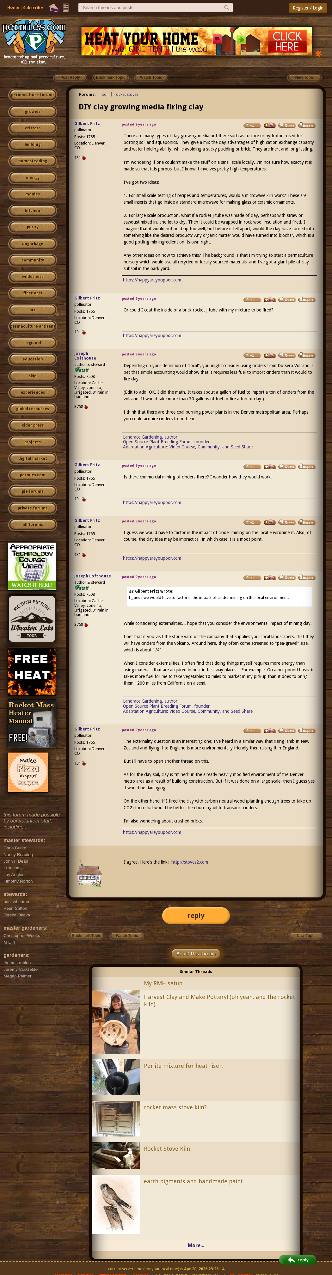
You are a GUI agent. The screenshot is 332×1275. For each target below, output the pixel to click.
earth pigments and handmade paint (193, 1181)
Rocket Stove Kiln (167, 1148)
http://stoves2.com (189, 862)
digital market (32, 458)
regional (32, 343)
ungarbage (32, 244)
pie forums (32, 491)
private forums (32, 508)
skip (32, 376)
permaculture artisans (32, 326)
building (32, 144)
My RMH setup (163, 983)
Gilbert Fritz (87, 123)
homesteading (32, 161)
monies (32, 194)
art (32, 310)
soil (105, 94)
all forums (32, 524)
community (33, 260)
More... (196, 1245)
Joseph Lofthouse (85, 355)
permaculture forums (32, 95)
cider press (33, 425)
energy (33, 178)
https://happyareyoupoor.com (152, 279)
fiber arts (32, 293)
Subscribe (33, 7)
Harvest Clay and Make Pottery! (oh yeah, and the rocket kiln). (219, 1000)
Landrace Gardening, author (150, 437)
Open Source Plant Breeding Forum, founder (166, 441)
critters (32, 128)
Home (13, 7)
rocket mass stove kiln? (175, 1107)
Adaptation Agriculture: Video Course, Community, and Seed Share (188, 446)
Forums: (87, 94)
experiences (33, 392)
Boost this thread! (196, 954)
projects (32, 442)
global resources (32, 409)
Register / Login (308, 7)
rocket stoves (126, 94)
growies (32, 111)
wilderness (32, 276)
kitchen (32, 210)
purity (33, 227)
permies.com (33, 475)
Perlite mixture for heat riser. (183, 1065)
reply (196, 916)
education (32, 359)
